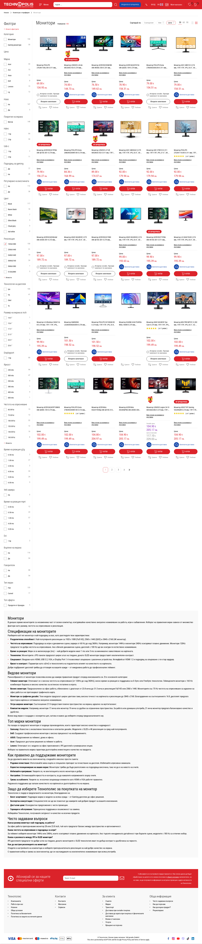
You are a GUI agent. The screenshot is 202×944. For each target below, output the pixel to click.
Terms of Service (139, 940)
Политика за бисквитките (21, 913)
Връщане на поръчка (114, 925)
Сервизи (61, 907)
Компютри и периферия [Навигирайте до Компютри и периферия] (21, 13)
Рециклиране (158, 910)
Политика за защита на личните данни (26, 916)
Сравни (43, 107)
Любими (53, 107)
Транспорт (110, 907)
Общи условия (17, 910)
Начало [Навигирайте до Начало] (6, 13)
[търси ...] (82, 4)
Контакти (62, 901)
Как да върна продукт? (162, 907)
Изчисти (8, 277)
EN (160, 4)
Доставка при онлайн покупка (118, 910)
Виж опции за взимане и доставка (73, 74)
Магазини (62, 904)
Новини (14, 907)
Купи (76, 101)
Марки (108, 904)
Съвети (108, 901)
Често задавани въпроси (163, 901)
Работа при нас (17, 904)
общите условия (173, 877)
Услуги (108, 922)
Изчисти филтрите (11, 29)
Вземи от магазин (113, 919)
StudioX (136, 937)
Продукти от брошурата (130, 5)
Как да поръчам (159, 904)
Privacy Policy (126, 940)
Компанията (16, 901)
